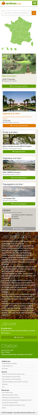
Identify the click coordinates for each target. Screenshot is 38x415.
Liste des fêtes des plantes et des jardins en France (13, 405)
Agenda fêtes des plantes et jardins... (10, 395)
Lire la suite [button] (19, 337)
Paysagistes (4, 384)
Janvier (9, 324)
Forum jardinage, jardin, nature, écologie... (11, 376)
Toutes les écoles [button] (19, 151)
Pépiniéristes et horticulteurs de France (11, 397)
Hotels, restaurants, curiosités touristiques (11, 379)
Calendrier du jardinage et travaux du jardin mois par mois (15, 381)
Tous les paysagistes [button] (19, 204)
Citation (9, 346)
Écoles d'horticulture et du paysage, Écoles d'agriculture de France (17, 400)
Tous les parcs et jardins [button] (18, 86)
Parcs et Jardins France (7, 392)
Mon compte (5, 368)
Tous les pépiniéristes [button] (19, 177)
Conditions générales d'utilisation (9, 363)
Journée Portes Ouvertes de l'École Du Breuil (17, 118)
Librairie (4, 407)
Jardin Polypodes (8, 79)
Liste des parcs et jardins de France (10, 402)
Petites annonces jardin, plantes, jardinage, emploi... (13, 374)
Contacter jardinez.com (7, 366)
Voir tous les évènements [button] (19, 125)
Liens (3, 386)
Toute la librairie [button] (19, 228)
